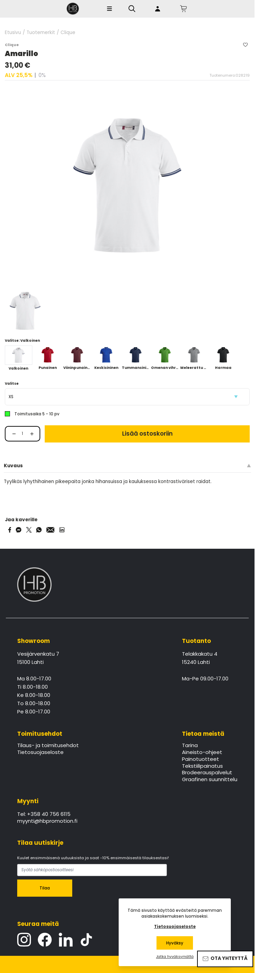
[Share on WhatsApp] (39, 530)
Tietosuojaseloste (40, 753)
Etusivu (13, 32)
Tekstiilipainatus (202, 766)
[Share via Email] (50, 530)
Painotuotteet (200, 759)
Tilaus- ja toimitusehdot (48, 746)
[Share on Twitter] (29, 530)
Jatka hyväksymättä (175, 956)
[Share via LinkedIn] (62, 530)
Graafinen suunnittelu (209, 780)
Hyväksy (174, 943)
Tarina (190, 746)
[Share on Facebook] (9, 530)
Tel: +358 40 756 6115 (44, 814)
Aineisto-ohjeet (202, 753)
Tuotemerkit (40, 32)
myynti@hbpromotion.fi (47, 821)
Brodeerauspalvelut (207, 773)
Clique (68, 32)
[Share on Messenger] (18, 530)
